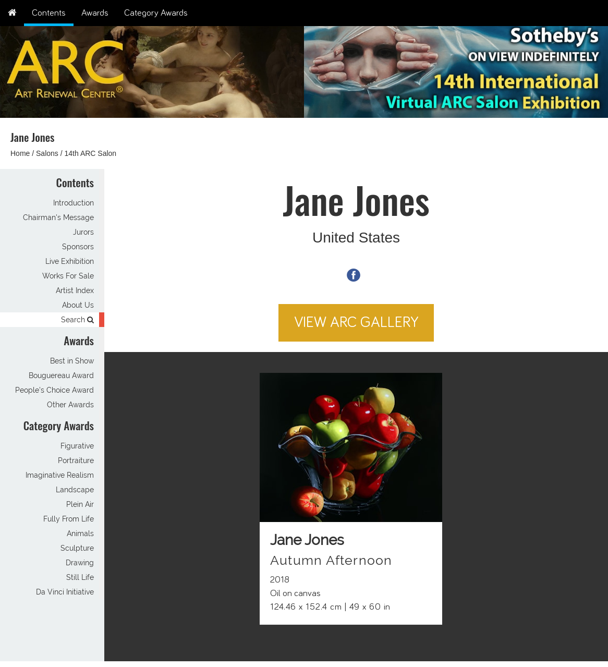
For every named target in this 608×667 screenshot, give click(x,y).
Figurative (77, 446)
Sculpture (77, 548)
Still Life (80, 577)
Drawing (80, 563)
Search (77, 320)
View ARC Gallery (356, 322)
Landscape (75, 490)
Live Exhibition (69, 261)
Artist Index (75, 290)
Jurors (83, 232)
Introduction (73, 203)
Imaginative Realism (60, 475)
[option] (456, 69)
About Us (78, 305)
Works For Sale (68, 276)
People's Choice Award (54, 390)
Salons (47, 153)
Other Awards (70, 405)
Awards (94, 13)
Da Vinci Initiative (65, 592)
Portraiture (76, 460)
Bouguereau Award (61, 375)
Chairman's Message (58, 217)
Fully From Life (68, 519)
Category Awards (156, 13)
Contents (49, 13)
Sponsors (78, 246)
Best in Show (72, 361)
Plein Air (80, 504)
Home (20, 153)
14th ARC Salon (91, 153)
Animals (80, 533)
